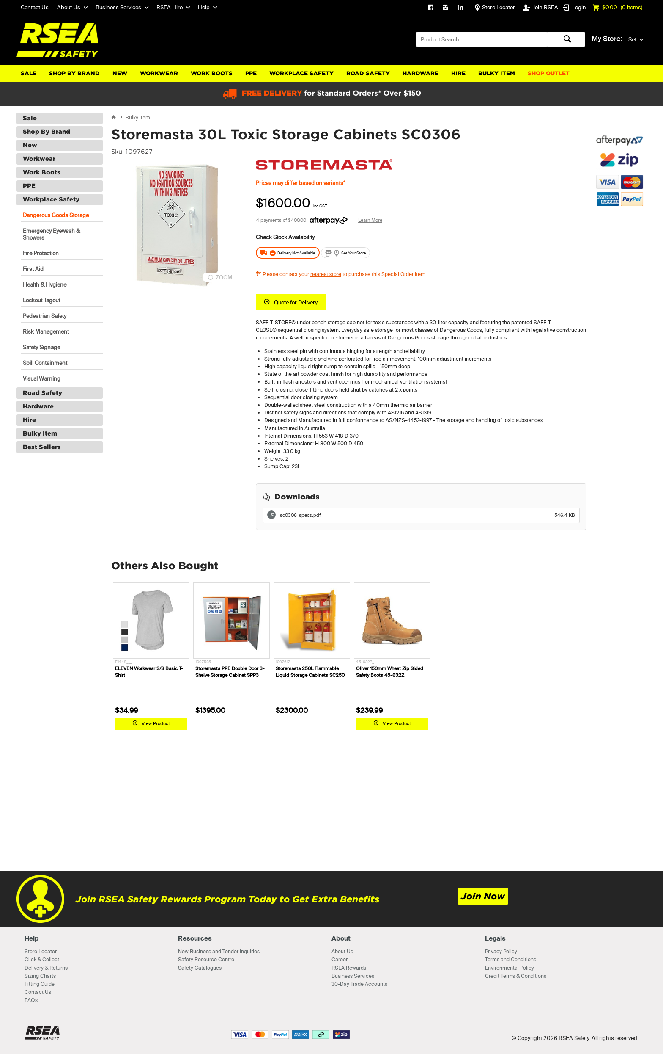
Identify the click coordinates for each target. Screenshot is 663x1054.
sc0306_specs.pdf (427, 515)
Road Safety (368, 73)
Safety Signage (41, 347)
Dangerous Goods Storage (56, 215)
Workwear (159, 73)
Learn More (370, 220)
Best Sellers (42, 447)
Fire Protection (41, 253)
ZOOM (224, 277)
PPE (251, 73)
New (119, 73)
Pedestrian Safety (44, 315)
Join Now (483, 896)
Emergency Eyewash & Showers (51, 234)
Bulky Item (496, 73)
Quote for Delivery (296, 302)
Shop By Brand (74, 73)
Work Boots (212, 73)
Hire (458, 73)
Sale (28, 73)
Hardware (420, 73)
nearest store (325, 274)
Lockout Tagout (41, 300)
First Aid (33, 268)
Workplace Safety (301, 73)
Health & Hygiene (44, 284)
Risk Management (46, 331)
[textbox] (482, 39)
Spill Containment (45, 362)
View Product (156, 723)
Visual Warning (41, 378)
